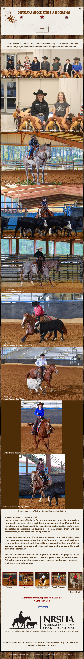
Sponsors (52, 645)
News (30, 645)
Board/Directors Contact (34, 642)
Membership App (56, 642)
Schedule (15, 642)
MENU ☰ (43, 28)
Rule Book (32, 517)
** (61, 654)
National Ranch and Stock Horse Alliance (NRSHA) (56, 631)
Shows (6, 642)
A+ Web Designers (35, 654)
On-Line (58, 597)
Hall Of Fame (73, 642)
